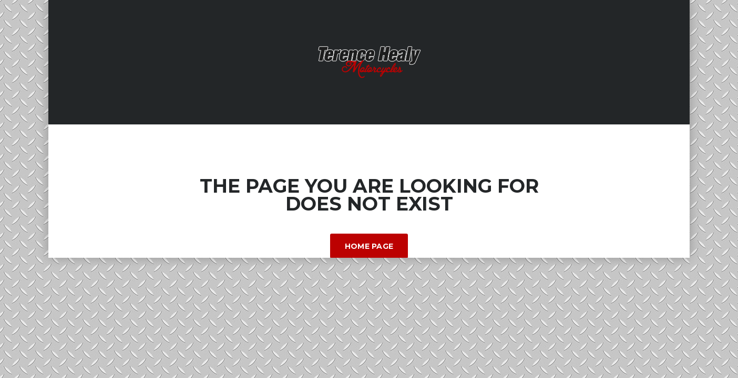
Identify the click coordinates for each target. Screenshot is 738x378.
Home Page (369, 246)
